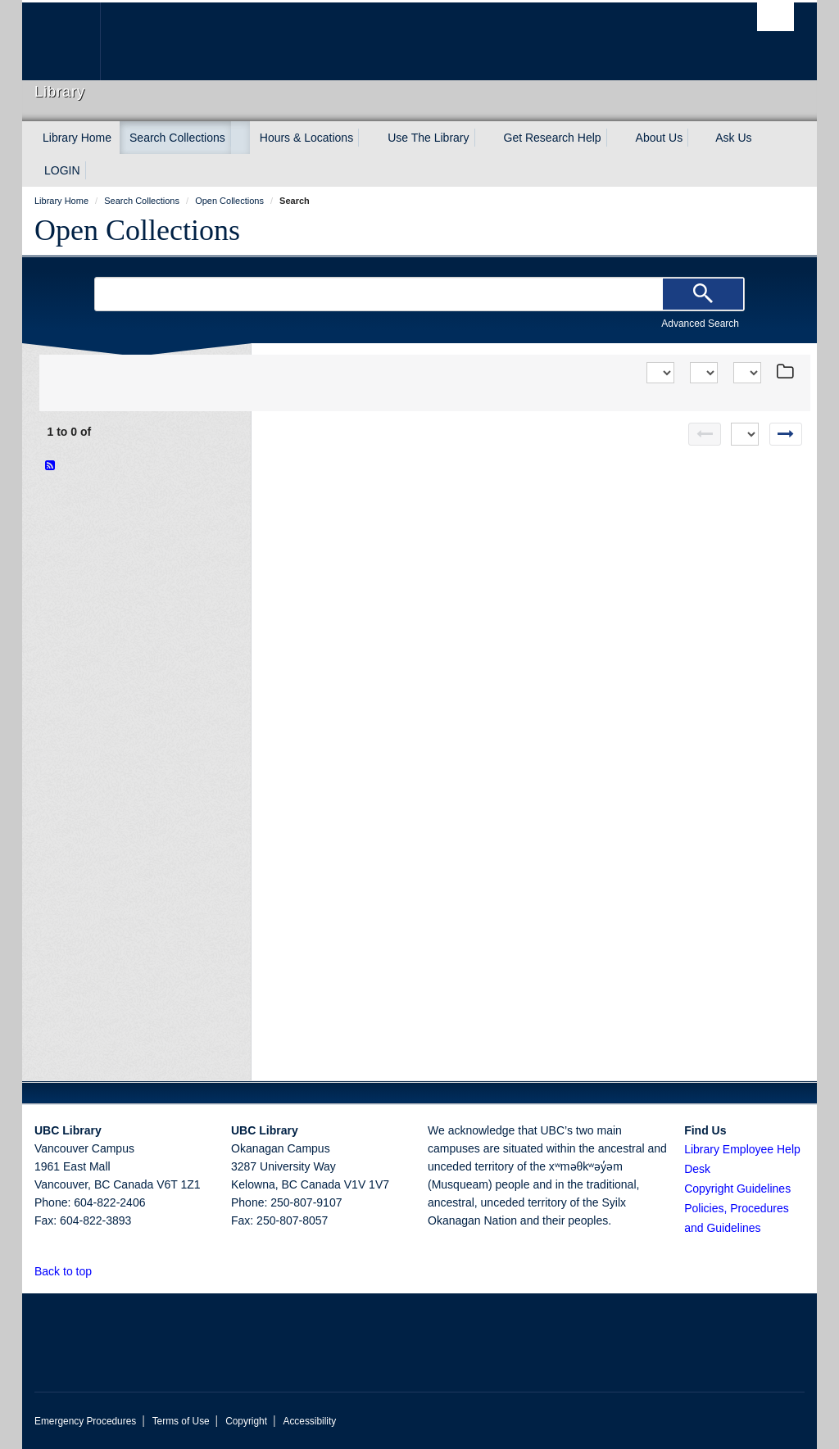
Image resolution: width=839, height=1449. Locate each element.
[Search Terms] (419, 294)
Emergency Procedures (85, 1421)
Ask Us (733, 137)
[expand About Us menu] (697, 138)
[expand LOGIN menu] (95, 170)
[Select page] (745, 434)
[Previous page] (704, 434)
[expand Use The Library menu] (484, 138)
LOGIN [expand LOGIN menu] (62, 170)
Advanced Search (700, 323)
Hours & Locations (306, 137)
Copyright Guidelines (737, 1188)
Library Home (77, 137)
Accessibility (309, 1421)
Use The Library (428, 137)
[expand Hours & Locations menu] (368, 138)
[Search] (703, 294)
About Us (659, 137)
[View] (704, 372)
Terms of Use (181, 1421)
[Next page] (785, 434)
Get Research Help (552, 137)
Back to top (70, 1271)
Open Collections (137, 230)
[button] (101, 1271)
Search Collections (177, 137)
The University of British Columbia (73, 41)
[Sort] (660, 372)
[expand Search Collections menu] (240, 138)
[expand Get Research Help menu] (616, 138)
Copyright (246, 1421)
